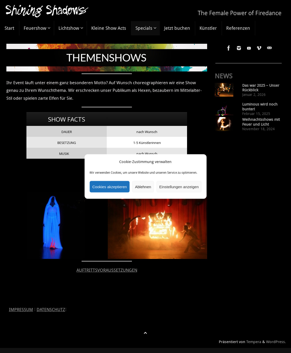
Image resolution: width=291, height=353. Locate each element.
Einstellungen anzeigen (179, 186)
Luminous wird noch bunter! (260, 106)
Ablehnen (143, 186)
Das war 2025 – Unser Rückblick (260, 88)
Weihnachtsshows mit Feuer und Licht (261, 122)
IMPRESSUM (21, 309)
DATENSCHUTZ (51, 309)
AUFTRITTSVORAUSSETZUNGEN (106, 270)
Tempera (253, 341)
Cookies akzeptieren (109, 186)
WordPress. (276, 341)
